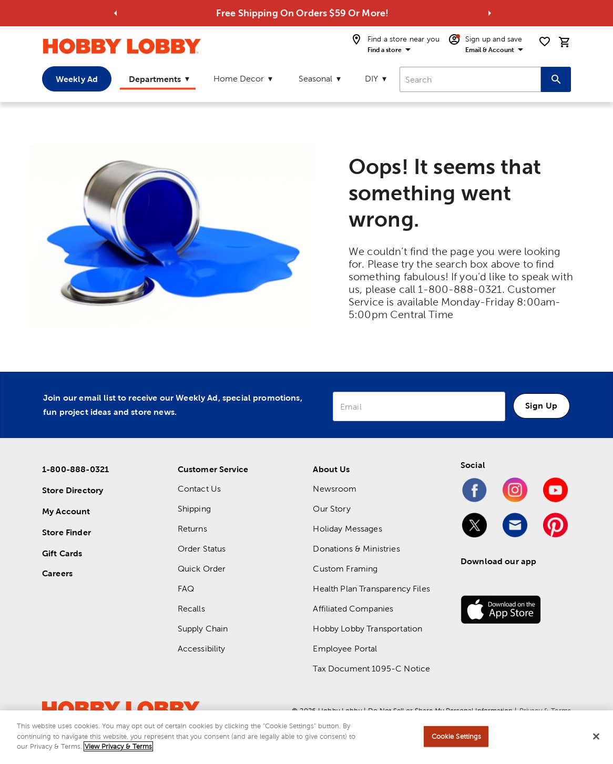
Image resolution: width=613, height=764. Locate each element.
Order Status (202, 548)
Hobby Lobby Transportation (367, 628)
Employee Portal (345, 648)
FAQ (186, 588)
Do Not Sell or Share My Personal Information (440, 711)
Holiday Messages (347, 528)
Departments (155, 79)
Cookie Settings (457, 737)
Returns (192, 528)
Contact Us (199, 488)
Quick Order (202, 568)
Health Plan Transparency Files (371, 588)
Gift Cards (62, 553)
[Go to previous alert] (115, 13)
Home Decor (238, 78)
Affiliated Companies (353, 608)
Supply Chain (203, 628)
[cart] (564, 42)
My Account (66, 511)
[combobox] (470, 79)
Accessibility (202, 648)
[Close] (596, 737)
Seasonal (315, 78)
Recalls (191, 608)
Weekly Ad (77, 79)
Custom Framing (345, 568)
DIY (371, 78)
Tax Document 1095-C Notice (371, 668)
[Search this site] (556, 79)
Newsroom (334, 488)
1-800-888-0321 (75, 469)
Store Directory (72, 490)
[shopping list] (544, 41)
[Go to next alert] (489, 13)
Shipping (194, 508)
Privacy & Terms (545, 711)
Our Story (331, 508)
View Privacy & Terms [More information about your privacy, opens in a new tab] (118, 747)
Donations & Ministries (356, 548)
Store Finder (66, 532)
